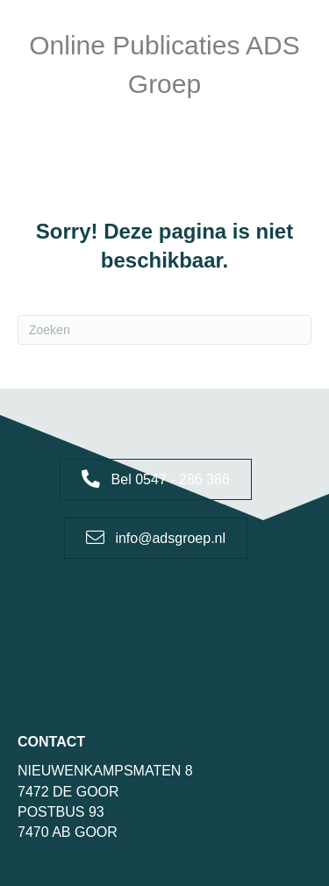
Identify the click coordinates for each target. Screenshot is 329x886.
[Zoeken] (164, 330)
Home (45, 627)
